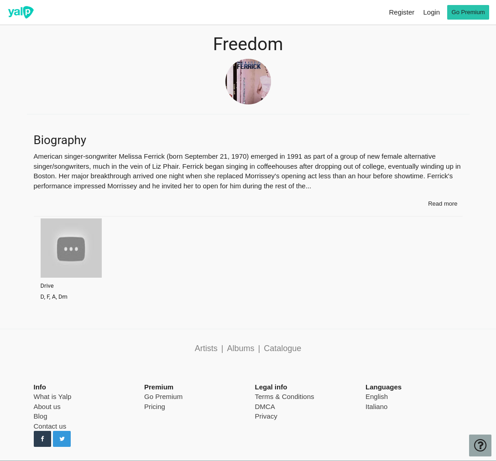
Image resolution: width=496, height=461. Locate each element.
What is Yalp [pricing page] (53, 396)
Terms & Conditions (284, 396)
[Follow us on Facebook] (43, 439)
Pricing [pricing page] (154, 406)
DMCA (265, 406)
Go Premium (163, 396)
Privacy (266, 416)
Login (431, 12)
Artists (206, 348)
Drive (47, 286)
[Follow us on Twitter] (62, 439)
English (376, 396)
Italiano (376, 406)
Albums (240, 348)
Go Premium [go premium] (468, 12)
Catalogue (282, 348)
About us (47, 406)
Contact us (50, 426)
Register (401, 12)
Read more (442, 203)
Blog (40, 416)
